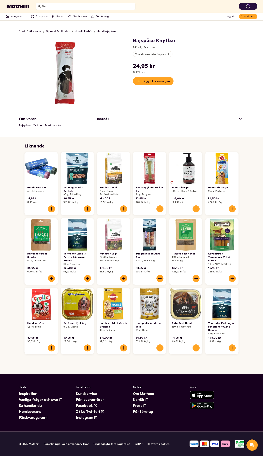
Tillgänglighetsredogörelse (111, 444)
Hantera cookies (158, 444)
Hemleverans (30, 411)
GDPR (139, 444)
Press (140, 405)
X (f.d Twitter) (90, 411)
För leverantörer (90, 399)
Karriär (141, 399)
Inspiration (28, 393)
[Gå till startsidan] (18, 6)
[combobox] (88, 6)
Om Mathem (143, 393)
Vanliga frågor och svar (41, 399)
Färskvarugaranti (33, 417)
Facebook (86, 405)
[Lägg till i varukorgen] (51, 208)
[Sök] (39, 6)
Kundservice (86, 393)
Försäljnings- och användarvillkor (66, 444)
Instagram (86, 417)
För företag (143, 411)
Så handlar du (30, 405)
